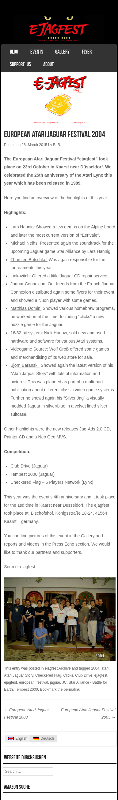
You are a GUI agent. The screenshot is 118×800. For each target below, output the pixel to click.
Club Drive (83, 675)
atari (104, 668)
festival (42, 682)
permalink (72, 689)
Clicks (68, 675)
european (27, 682)
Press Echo (63, 544)
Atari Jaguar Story (18, 675)
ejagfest (27, 566)
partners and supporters (58, 552)
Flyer (87, 52)
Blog (14, 52)
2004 (95, 668)
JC (64, 682)
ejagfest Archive (58, 668)
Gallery (62, 52)
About (48, 64)
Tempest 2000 (26, 689)
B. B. (57, 145)
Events (36, 52)
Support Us (20, 64)
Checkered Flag (48, 675)
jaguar (55, 682)
